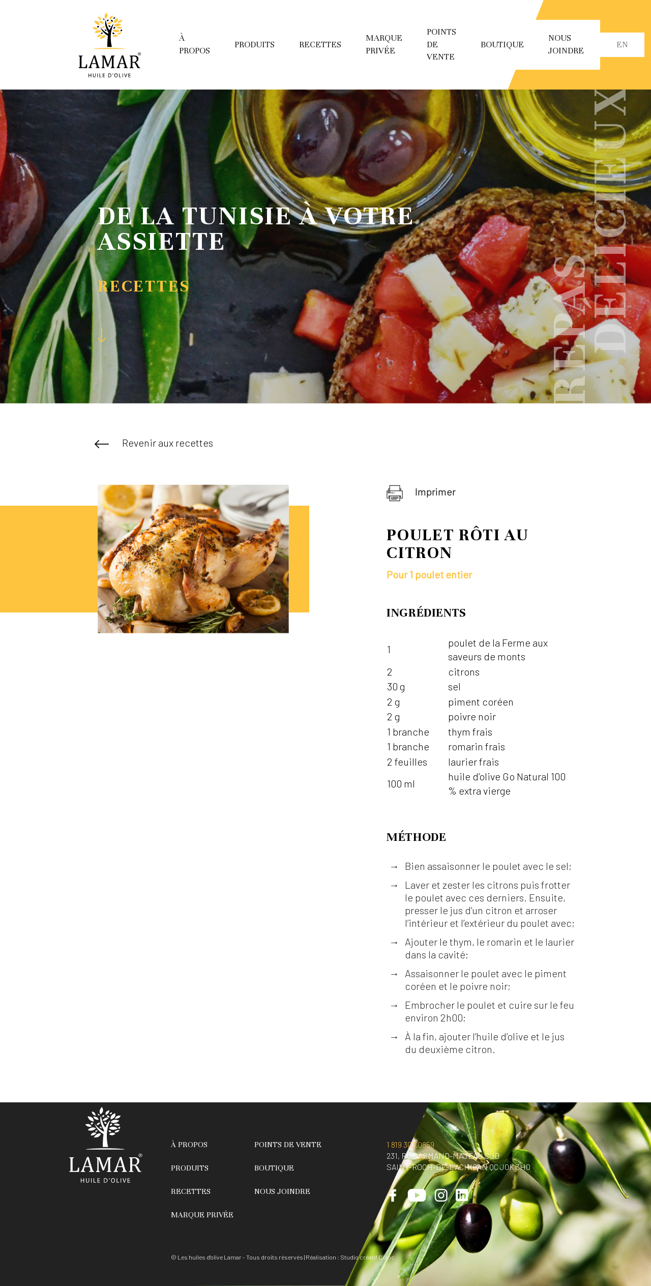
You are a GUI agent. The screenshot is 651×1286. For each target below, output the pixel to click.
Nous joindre (282, 1191)
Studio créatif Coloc (367, 1257)
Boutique (502, 44)
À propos (189, 1144)
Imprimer (421, 493)
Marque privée (202, 1214)
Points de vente (287, 1144)
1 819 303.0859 (410, 1144)
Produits (254, 44)
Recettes (320, 44)
